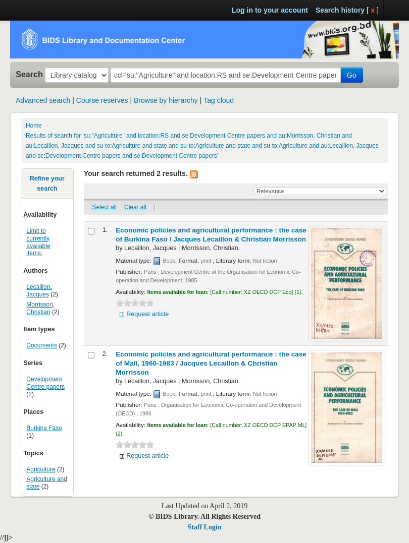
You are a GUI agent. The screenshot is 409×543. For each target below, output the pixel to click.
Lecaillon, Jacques (39, 290)
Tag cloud (218, 100)
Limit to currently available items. (38, 242)
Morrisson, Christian (40, 308)
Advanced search (43, 100)
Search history (340, 10)
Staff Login (204, 527)
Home (34, 125)
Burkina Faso (44, 428)
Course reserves (102, 100)
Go (351, 75)
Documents (41, 345)
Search (29, 74)
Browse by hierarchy (166, 100)
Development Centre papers (45, 383)
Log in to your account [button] (270, 10)
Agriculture (40, 469)
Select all (104, 207)
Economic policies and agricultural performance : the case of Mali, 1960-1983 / (211, 363)
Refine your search (47, 183)
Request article (147, 314)
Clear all (135, 207)
